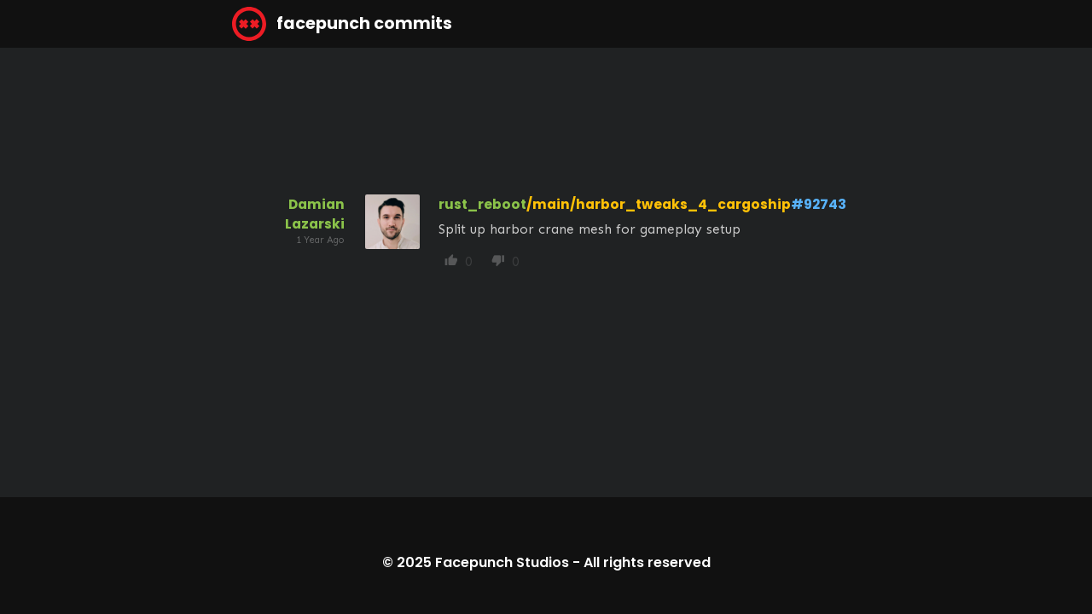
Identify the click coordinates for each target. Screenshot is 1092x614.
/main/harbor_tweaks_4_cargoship (658, 204)
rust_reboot (482, 204)
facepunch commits (342, 24)
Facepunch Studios (502, 562)
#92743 (818, 204)
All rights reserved (647, 562)
